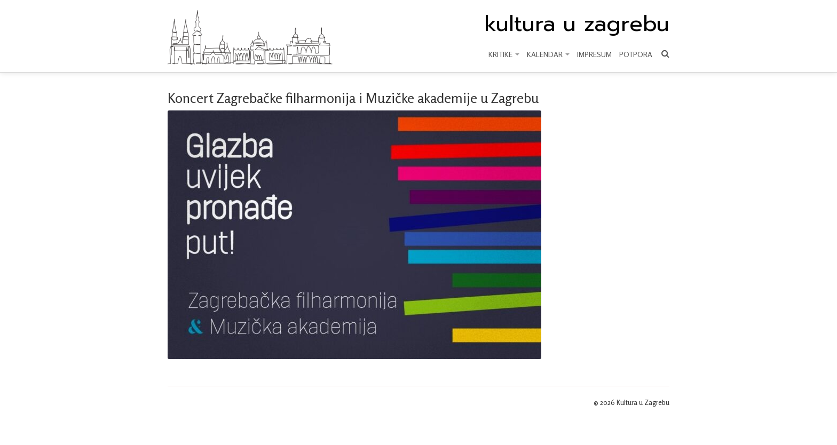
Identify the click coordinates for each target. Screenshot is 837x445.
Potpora (635, 54)
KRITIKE (503, 54)
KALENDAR (548, 54)
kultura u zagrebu (576, 24)
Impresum (594, 54)
